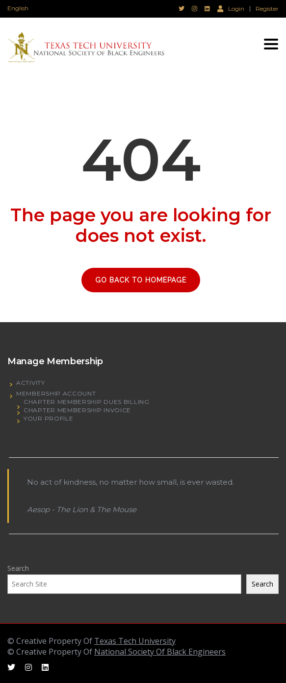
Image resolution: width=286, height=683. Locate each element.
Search (18, 568)
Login (230, 8)
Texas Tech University (135, 641)
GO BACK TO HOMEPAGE (140, 280)
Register (267, 9)
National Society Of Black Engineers (160, 651)
